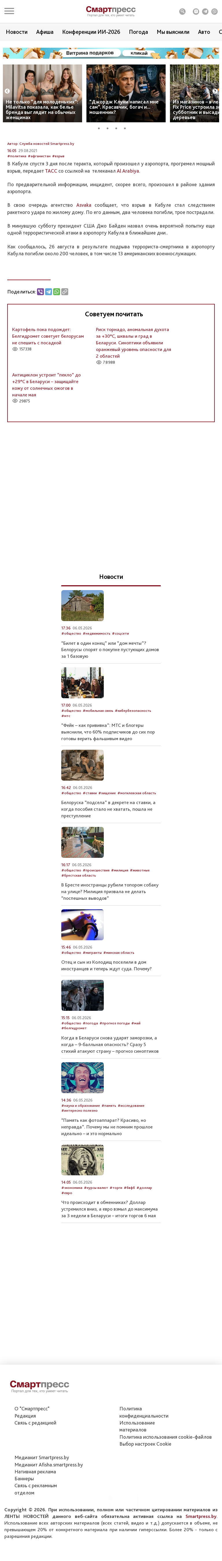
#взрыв (58, 189)
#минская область (118, 986)
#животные (140, 903)
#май (135, 1056)
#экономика (71, 1221)
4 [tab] (127, 127)
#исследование (131, 1138)
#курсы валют (96, 1221)
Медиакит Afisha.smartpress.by (48, 1497)
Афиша (44, 31)
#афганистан (39, 189)
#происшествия (96, 903)
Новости (16, 31)
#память (108, 1138)
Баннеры (24, 1511)
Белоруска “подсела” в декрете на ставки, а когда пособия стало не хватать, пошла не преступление (108, 842)
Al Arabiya (128, 204)
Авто (204, 31)
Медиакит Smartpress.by (41, 1490)
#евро (66, 1226)
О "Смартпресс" (31, 1441)
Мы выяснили (173, 31)
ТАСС (51, 204)
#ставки (90, 826)
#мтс (65, 749)
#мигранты (92, 986)
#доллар (144, 1221)
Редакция (25, 1448)
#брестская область (78, 908)
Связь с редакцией (35, 1455)
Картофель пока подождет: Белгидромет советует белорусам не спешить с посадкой (48, 369)
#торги (116, 1221)
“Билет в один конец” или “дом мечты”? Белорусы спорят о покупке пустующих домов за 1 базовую (110, 682)
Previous (7, 91)
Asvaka (83, 238)
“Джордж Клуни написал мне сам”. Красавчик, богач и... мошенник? (124, 107)
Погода (138, 31)
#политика (16, 189)
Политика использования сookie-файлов (165, 1469)
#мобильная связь (98, 744)
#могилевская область (136, 826)
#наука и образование (80, 1138)
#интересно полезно (79, 1143)
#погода (90, 1056)
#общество (71, 666)
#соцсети (120, 666)
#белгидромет (74, 1061)
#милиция (119, 903)
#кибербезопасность (133, 744)
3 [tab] (118, 127)
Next (215, 91)
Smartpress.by (201, 1548)
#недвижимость (96, 666)
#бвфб (129, 1221)
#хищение (107, 826)
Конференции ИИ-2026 (91, 31)
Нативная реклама (35, 1504)
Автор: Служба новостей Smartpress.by (40, 177)
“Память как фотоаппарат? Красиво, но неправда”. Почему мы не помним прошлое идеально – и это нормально (107, 1160)
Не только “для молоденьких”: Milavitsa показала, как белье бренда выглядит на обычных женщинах (42, 109)
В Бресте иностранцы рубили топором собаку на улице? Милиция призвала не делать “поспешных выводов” (109, 924)
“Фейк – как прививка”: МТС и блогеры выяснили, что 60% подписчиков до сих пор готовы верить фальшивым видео (108, 765)
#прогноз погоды (114, 1056)
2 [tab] (109, 127)
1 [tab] (101, 127)
